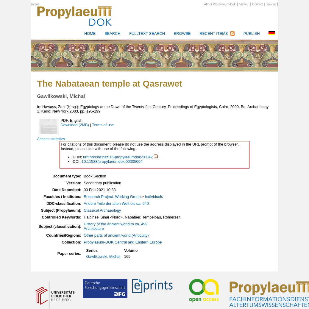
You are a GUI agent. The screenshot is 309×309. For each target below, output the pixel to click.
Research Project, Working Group (112, 196)
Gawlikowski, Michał (103, 256)
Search (112, 33)
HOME (90, 33)
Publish (252, 33)
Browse (182, 33)
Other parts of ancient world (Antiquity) (116, 235)
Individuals (154, 196)
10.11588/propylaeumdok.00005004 (112, 161)
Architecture (94, 228)
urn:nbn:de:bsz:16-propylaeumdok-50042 (118, 157)
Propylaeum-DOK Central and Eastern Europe (123, 242)
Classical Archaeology (102, 210)
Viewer (244, 4)
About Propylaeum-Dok (220, 4)
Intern (35, 4)
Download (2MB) (75, 125)
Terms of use (103, 125)
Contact (257, 4)
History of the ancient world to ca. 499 (115, 224)
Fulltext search (147, 33)
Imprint (271, 4)
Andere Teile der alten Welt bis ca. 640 (116, 203)
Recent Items (213, 33)
